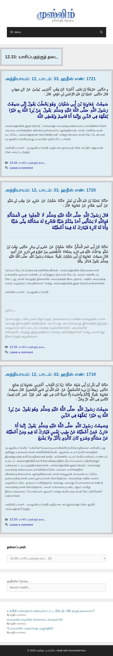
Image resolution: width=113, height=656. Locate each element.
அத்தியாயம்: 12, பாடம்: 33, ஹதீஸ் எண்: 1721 (50, 78)
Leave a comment (21, 168)
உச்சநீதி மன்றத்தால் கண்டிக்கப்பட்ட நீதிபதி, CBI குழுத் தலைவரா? (50, 611)
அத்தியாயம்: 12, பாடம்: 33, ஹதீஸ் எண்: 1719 (50, 374)
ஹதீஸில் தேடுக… (19, 581)
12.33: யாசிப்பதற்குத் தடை (28, 162)
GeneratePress (77, 650)
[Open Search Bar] (101, 32)
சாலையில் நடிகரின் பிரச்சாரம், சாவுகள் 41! (35, 619)
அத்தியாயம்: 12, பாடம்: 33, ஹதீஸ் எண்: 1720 (50, 190)
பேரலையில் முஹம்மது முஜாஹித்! (30, 628)
